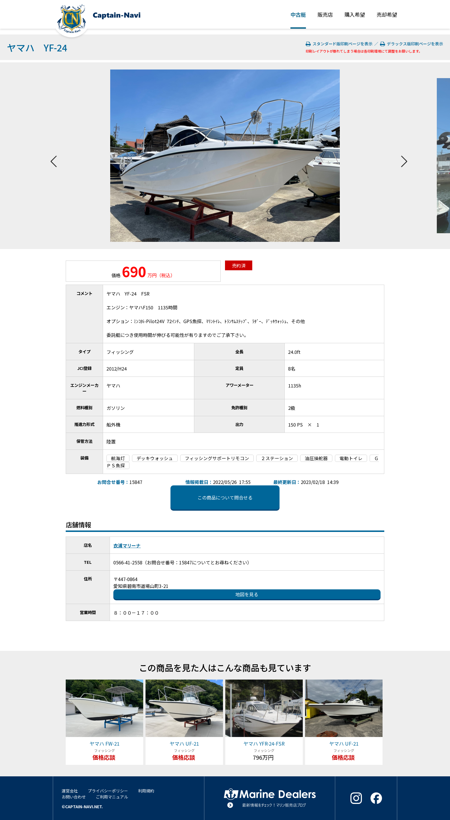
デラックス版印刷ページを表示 (411, 44)
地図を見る (246, 594)
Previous (53, 155)
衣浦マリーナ (127, 545)
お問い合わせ (74, 797)
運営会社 (70, 791)
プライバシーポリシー (108, 791)
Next (404, 155)
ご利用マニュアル (112, 797)
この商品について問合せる (225, 497)
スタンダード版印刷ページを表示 (340, 44)
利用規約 (146, 791)
